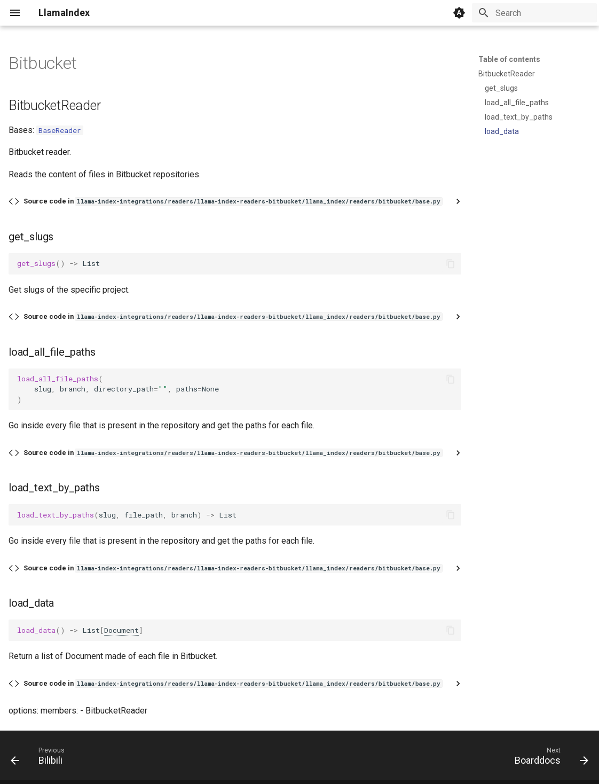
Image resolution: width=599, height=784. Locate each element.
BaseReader (59, 130)
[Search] (534, 12)
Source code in (232, 201)
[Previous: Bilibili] (41, 758)
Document (121, 630)
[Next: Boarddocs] (548, 758)
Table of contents (509, 59)
